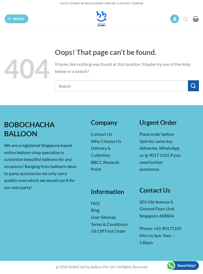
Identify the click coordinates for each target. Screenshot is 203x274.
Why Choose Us (106, 141)
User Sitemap (103, 217)
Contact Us (101, 134)
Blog (95, 210)
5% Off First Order (108, 231)
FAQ (95, 203)
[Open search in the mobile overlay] (186, 19)
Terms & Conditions (109, 224)
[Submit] (193, 85)
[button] (17, 18)
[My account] (174, 18)
